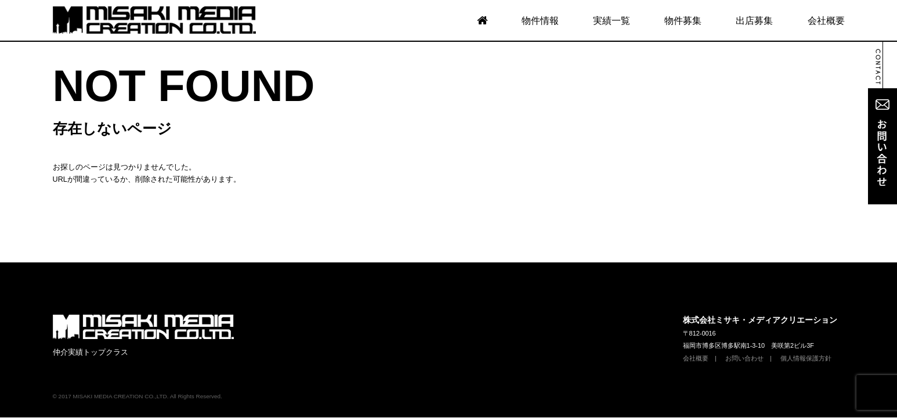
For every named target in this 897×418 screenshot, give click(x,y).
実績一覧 (611, 20)
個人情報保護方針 (805, 282)
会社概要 (826, 20)
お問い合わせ (744, 282)
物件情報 (540, 20)
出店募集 (754, 20)
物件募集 (682, 20)
